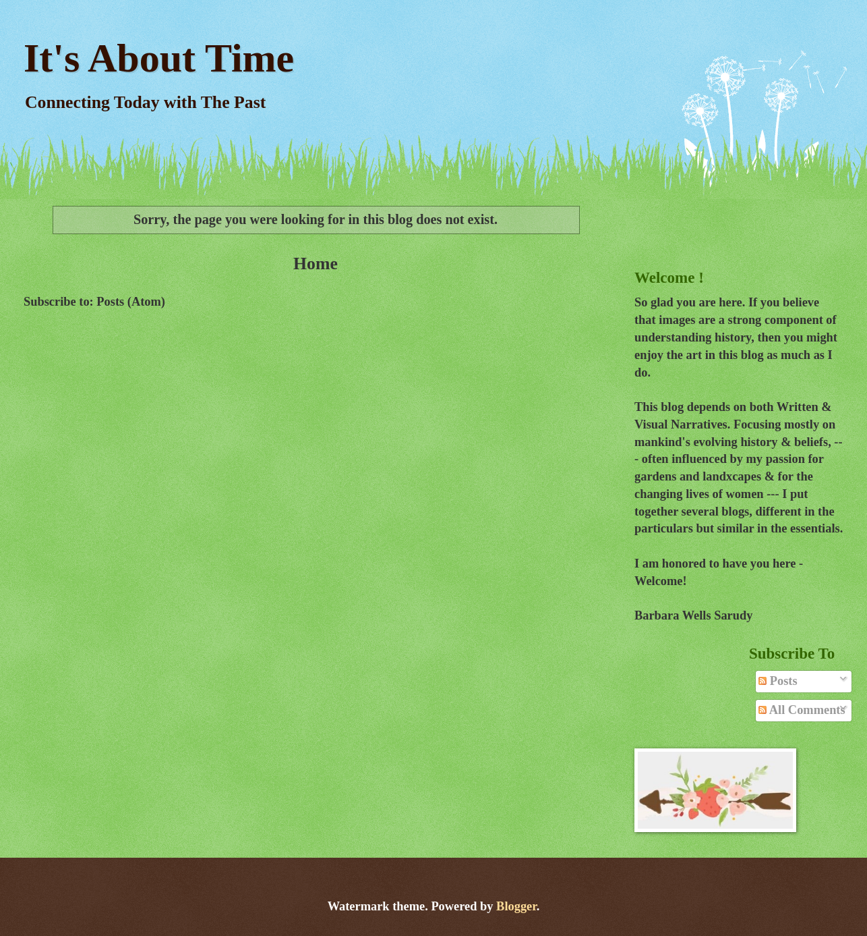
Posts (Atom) (130, 301)
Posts (777, 681)
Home (315, 263)
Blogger (516, 906)
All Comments (801, 710)
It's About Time (159, 58)
